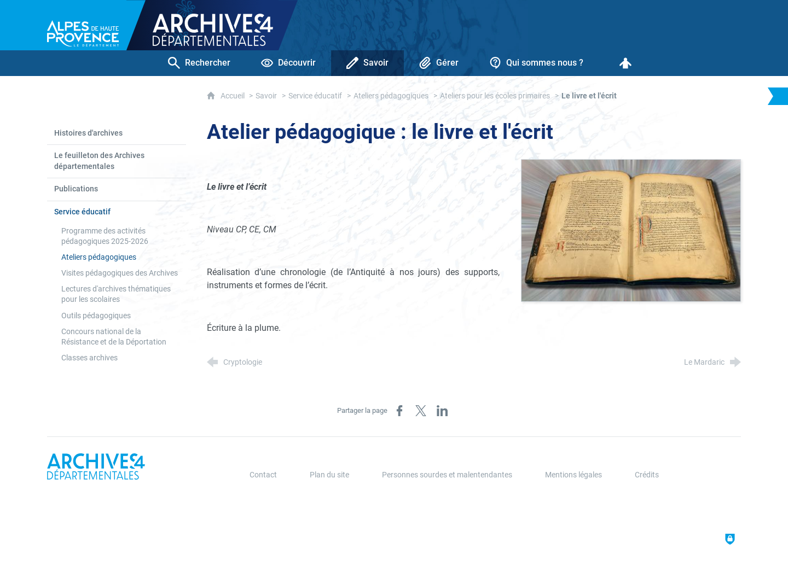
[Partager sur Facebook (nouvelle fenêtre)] (399, 410)
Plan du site (329, 475)
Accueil (233, 96)
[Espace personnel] (625, 63)
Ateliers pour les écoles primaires (495, 96)
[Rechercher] (199, 63)
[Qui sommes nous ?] (536, 63)
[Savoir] (367, 63)
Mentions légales (573, 475)
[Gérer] (439, 63)
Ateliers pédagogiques (391, 96)
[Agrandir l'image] (631, 230)
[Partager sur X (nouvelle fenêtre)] (421, 410)
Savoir (266, 96)
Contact (263, 475)
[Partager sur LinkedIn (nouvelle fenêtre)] (442, 410)
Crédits (647, 475)
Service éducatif (315, 96)
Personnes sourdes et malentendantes (447, 475)
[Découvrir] (288, 63)
